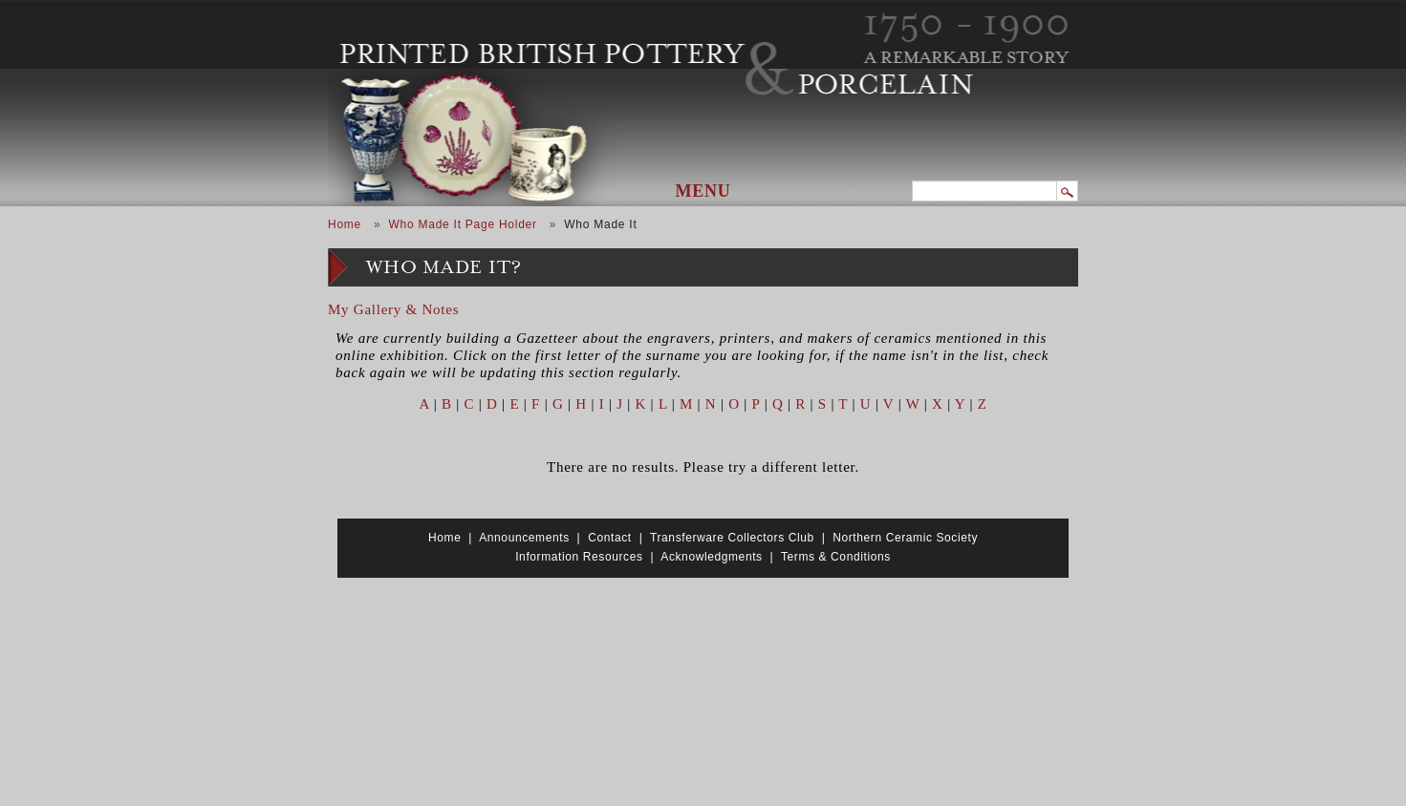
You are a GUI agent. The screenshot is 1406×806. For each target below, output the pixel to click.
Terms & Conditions (836, 556)
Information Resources (578, 556)
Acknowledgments (711, 556)
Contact (610, 537)
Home (344, 224)
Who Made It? (444, 268)
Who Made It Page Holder (462, 224)
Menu (703, 191)
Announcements (524, 537)
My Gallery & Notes (393, 309)
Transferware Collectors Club (732, 537)
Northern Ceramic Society (905, 537)
